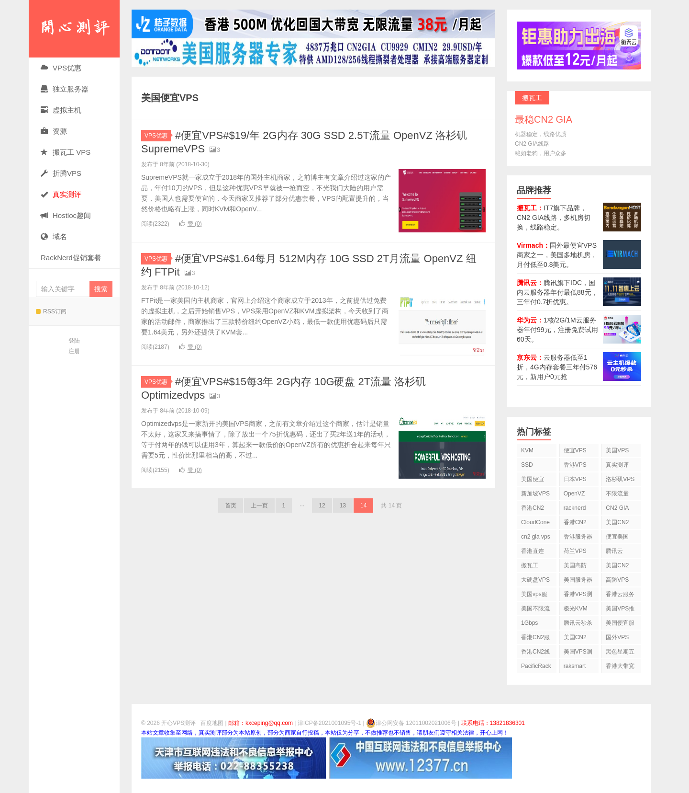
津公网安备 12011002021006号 (411, 723)
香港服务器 (578, 536)
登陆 (74, 340)
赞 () (190, 223)
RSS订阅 (51, 311)
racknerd (575, 508)
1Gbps (529, 623)
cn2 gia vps (535, 536)
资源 (54, 131)
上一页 (259, 505)
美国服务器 (578, 579)
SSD (527, 464)
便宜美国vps (617, 538)
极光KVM (576, 608)
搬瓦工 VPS (65, 152)
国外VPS (617, 637)
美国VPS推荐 (620, 610)
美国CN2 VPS (617, 567)
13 (343, 505)
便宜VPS (575, 450)
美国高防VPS (575, 567)
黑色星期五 (620, 651)
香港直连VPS (532, 553)
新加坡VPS (535, 493)
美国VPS (617, 450)
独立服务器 (65, 89)
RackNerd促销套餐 (71, 257)
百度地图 (211, 723)
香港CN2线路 (535, 653)
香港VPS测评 (578, 596)
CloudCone (535, 522)
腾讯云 (614, 551)
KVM (527, 450)
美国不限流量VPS (535, 610)
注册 (74, 351)
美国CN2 (617, 522)
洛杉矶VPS (620, 479)
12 (322, 505)
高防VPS (617, 579)
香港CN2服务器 (535, 639)
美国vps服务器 (534, 596)
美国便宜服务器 (620, 625)
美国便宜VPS (532, 481)
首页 (230, 505)
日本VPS (575, 479)
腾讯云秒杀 (578, 623)
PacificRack (536, 666)
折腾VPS (61, 173)
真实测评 (617, 464)
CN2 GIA (617, 508)
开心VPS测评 (74, 28)
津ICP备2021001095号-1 (329, 723)
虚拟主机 (61, 110)
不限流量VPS (617, 495)
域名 (54, 236)
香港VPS (575, 464)
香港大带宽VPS (620, 668)
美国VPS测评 (578, 653)
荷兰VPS (575, 551)
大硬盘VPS (535, 579)
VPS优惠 (61, 68)
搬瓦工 (529, 565)
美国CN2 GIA (575, 639)
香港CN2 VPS (532, 510)
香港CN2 (575, 522)
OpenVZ (574, 493)
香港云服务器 (620, 596)
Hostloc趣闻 (66, 215)
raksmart (575, 666)
